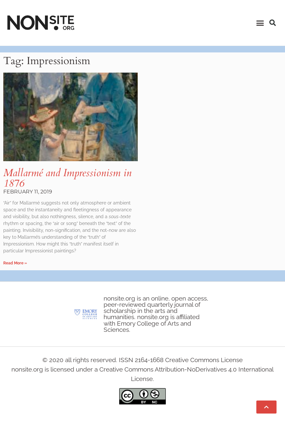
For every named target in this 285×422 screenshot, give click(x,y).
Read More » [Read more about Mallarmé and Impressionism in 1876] (15, 263)
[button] (260, 23)
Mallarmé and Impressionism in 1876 (67, 178)
